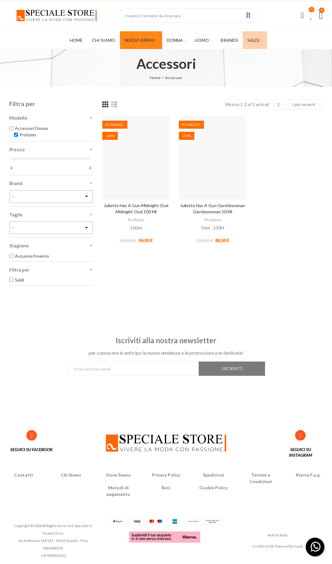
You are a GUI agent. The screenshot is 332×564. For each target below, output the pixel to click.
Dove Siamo (118, 474)
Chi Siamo (71, 474)
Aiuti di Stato (277, 535)
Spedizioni (213, 474)
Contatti (23, 474)
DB (271, 546)
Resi (166, 487)
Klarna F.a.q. (308, 474)
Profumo (136, 219)
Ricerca (248, 15)
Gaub (298, 546)
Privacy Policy (166, 474)
